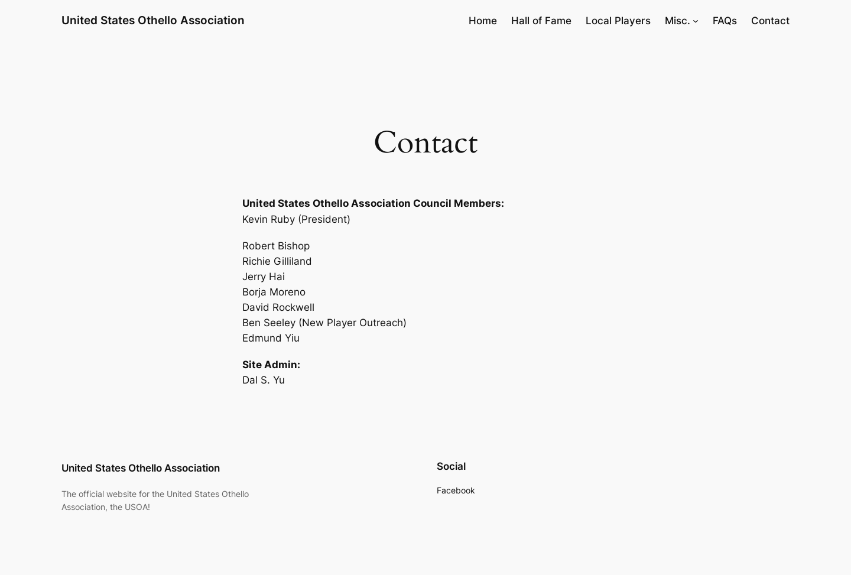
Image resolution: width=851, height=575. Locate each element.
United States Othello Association (153, 20)
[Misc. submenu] (696, 21)
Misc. (677, 21)
